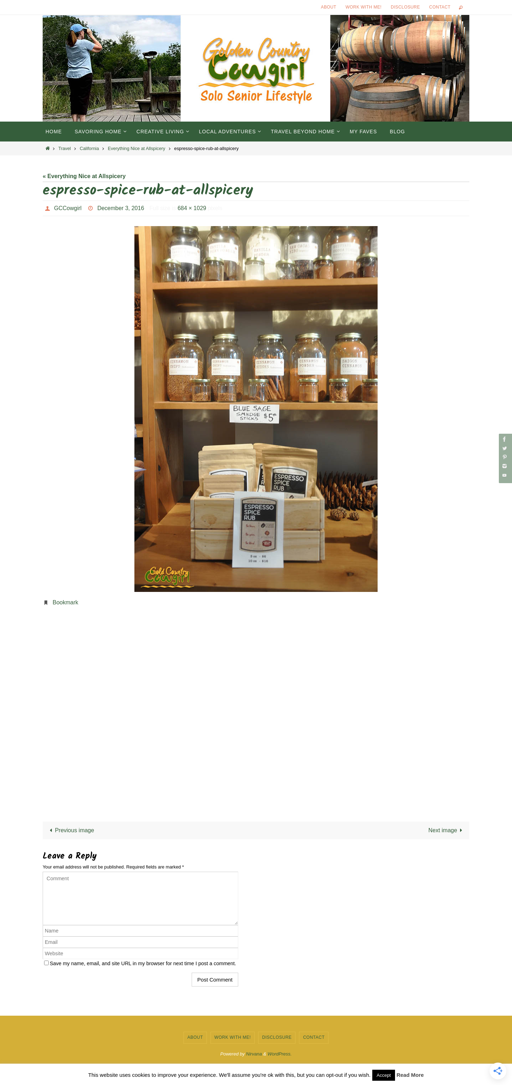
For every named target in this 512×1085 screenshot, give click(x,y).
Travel (64, 148)
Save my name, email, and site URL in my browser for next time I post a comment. (143, 963)
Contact (439, 7)
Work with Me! (364, 7)
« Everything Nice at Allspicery (84, 176)
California (89, 148)
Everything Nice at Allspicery (136, 148)
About (328, 7)
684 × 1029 (191, 208)
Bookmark (65, 602)
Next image (446, 830)
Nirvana (254, 1054)
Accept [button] (384, 1075)
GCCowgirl (67, 208)
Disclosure (405, 7)
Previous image (70, 830)
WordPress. (280, 1054)
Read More (410, 1075)
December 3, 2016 (120, 208)
